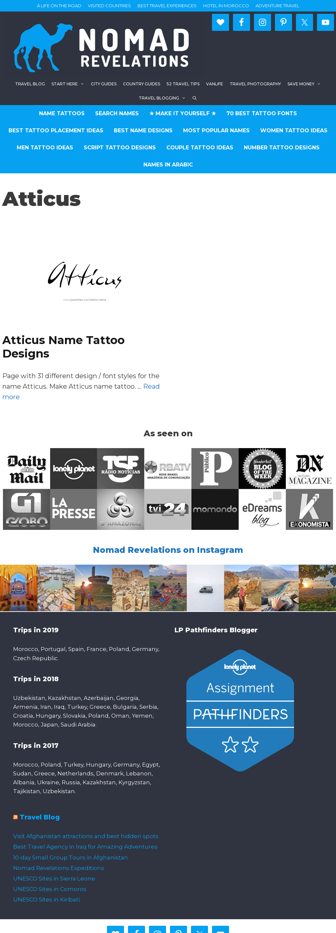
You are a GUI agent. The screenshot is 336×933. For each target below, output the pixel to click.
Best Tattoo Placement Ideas (56, 130)
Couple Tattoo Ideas (199, 147)
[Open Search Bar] (194, 98)
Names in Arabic (168, 165)
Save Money (305, 84)
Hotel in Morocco (226, 5)
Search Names (117, 113)
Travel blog (30, 83)
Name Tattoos (62, 113)
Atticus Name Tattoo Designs (63, 346)
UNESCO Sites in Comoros (49, 889)
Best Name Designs (143, 130)
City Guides (103, 83)
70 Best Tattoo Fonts (261, 113)
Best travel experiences (167, 5)
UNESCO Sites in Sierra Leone (54, 878)
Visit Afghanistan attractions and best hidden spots (85, 836)
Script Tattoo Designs (120, 147)
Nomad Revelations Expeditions (58, 868)
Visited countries (109, 5)
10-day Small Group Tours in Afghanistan (70, 857)
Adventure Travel (277, 5)
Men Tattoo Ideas (45, 147)
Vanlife (214, 83)
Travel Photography (255, 83)
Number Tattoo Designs (282, 147)
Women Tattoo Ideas (293, 130)
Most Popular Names (216, 130)
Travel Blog (40, 817)
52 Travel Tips (183, 83)
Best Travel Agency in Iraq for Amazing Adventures (85, 846)
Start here (70, 84)
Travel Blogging (164, 98)
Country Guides (141, 83)
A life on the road (59, 5)
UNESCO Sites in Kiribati (46, 899)
